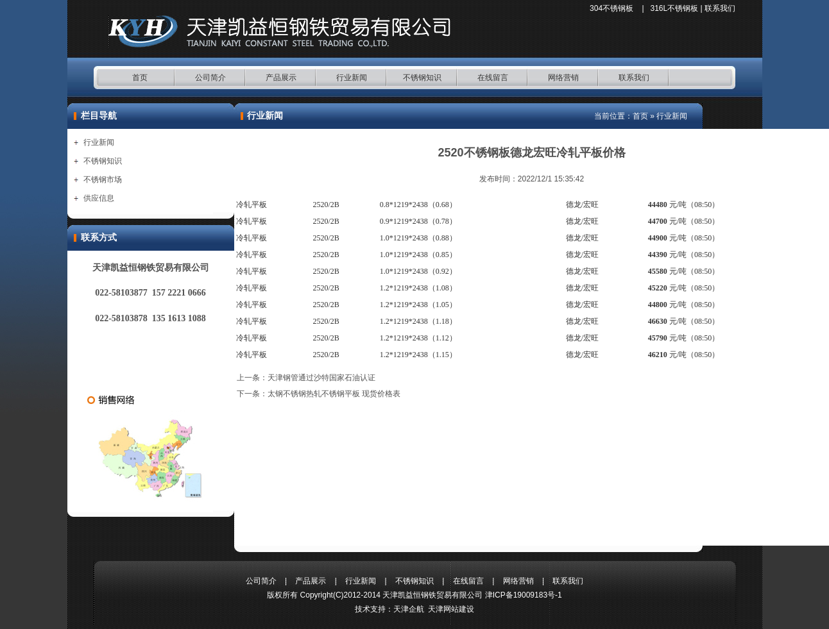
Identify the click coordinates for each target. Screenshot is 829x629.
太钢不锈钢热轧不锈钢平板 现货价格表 (334, 393)
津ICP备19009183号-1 (523, 595)
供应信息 (98, 198)
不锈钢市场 (102, 179)
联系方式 (99, 237)
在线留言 (492, 77)
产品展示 (281, 77)
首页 (140, 77)
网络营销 (563, 77)
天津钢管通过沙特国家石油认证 (321, 377)
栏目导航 (99, 116)
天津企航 (408, 609)
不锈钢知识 (422, 77)
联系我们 (720, 8)
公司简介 (210, 77)
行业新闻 (351, 77)
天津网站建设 (451, 609)
